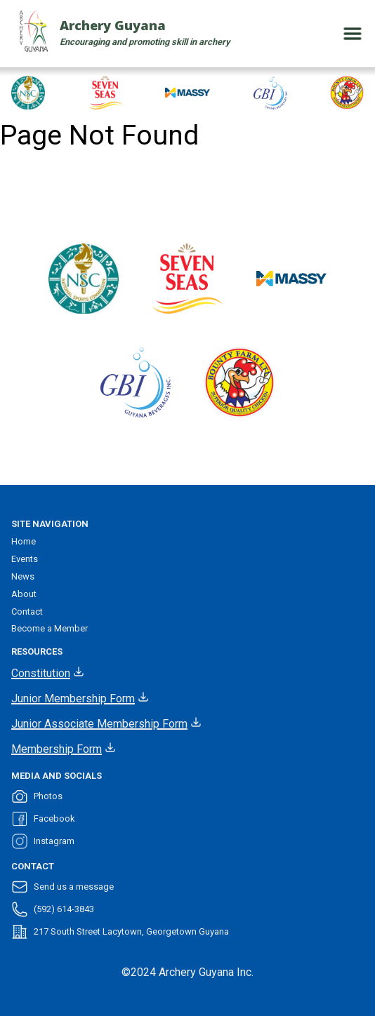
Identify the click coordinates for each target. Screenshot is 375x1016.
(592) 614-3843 (52, 909)
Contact (27, 611)
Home (23, 541)
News (22, 576)
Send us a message (62, 886)
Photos (37, 796)
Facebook (43, 818)
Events (24, 559)
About (24, 594)
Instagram (42, 841)
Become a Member (49, 628)
